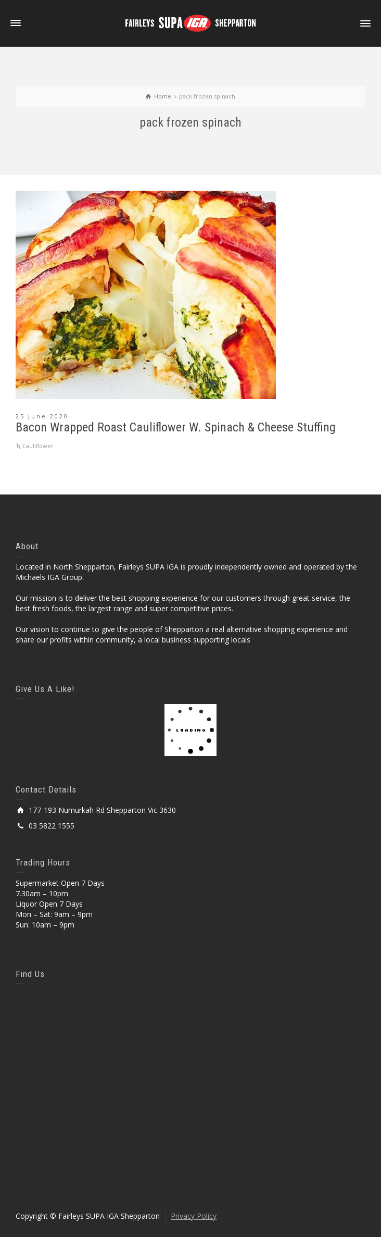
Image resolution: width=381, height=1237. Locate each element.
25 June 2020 (42, 416)
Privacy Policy (194, 1216)
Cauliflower (38, 446)
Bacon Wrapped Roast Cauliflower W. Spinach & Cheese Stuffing (176, 427)
